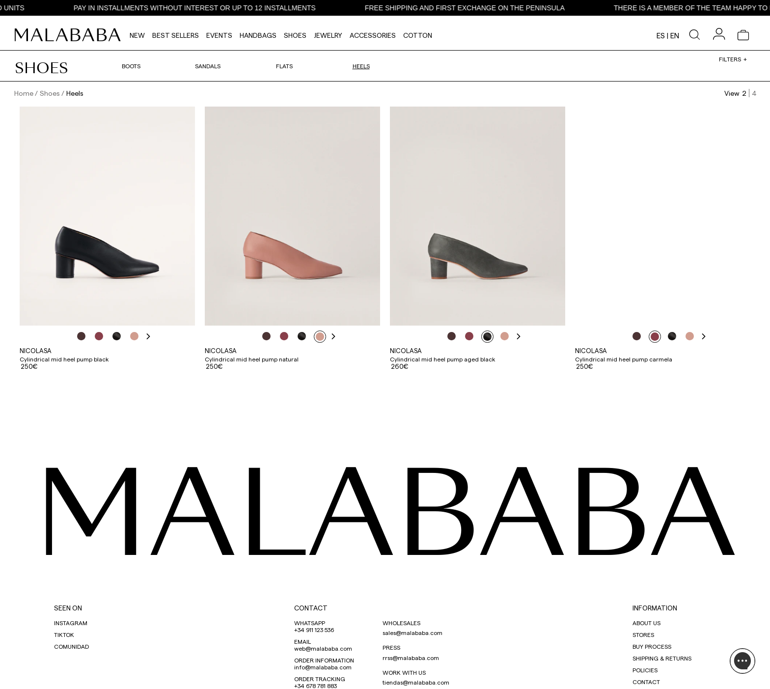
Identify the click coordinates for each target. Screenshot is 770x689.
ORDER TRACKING (319, 678)
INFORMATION (654, 608)
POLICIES (645, 669)
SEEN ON (68, 608)
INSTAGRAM (70, 622)
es (661, 35)
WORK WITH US (404, 672)
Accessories (373, 35)
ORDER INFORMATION (324, 660)
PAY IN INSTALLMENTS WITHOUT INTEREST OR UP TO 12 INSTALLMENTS (204, 8)
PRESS (391, 647)
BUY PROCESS (651, 646)
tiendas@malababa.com (416, 682)
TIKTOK (64, 634)
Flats (284, 65)
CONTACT (311, 608)
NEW (137, 35)
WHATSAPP (309, 622)
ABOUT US (646, 622)
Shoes (295, 35)
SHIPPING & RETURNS (661, 658)
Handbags (258, 35)
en (674, 35)
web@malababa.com (323, 648)
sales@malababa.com (412, 632)
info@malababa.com (323, 666)
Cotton (417, 35)
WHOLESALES (401, 622)
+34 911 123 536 (314, 629)
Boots (131, 65)
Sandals (207, 65)
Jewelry (328, 35)
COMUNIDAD (71, 646)
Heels (361, 65)
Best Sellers (175, 35)
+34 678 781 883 (315, 685)
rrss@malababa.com (411, 657)
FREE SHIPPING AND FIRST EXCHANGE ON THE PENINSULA (475, 8)
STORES (643, 634)
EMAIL (302, 641)
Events (219, 35)
